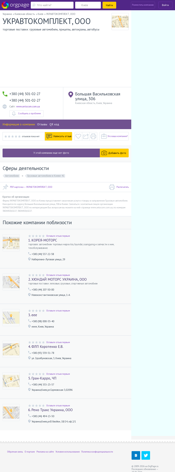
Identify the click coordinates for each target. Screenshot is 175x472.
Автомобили (12, 175)
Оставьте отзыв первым (58, 235)
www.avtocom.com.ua (28, 106)
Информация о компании (19, 124)
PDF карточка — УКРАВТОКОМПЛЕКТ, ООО (27, 187)
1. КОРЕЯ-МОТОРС (42, 240)
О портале (30, 451)
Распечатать (119, 187)
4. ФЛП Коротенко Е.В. (45, 346)
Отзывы (42, 124)
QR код (54, 124)
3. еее (32, 315)
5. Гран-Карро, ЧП (42, 378)
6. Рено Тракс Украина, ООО (50, 410)
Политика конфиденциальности (97, 451)
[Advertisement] (66, 61)
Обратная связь (15, 451)
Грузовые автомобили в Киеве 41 (45, 175)
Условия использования (68, 451)
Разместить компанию (143, 4)
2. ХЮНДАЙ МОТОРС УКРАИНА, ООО (57, 279)
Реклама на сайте (45, 451)
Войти (165, 5)
